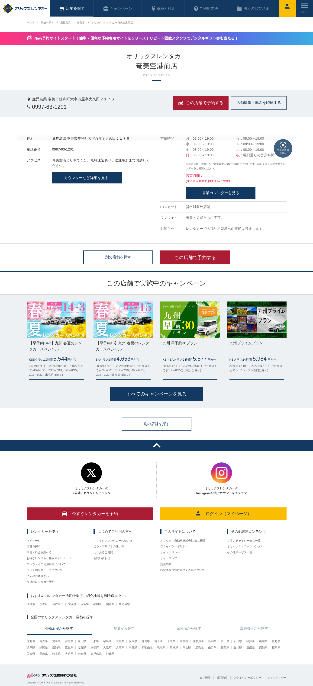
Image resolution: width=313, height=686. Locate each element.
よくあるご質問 (103, 552)
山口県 (212, 647)
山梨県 (263, 641)
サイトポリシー (170, 552)
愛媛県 (250, 647)
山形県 (94, 641)
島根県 (174, 647)
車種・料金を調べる (39, 552)
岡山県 (187, 647)
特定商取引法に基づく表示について (182, 570)
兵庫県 (120, 647)
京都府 (43, 604)
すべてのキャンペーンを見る (156, 393)
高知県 (263, 647)
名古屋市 (57, 604)
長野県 (276, 641)
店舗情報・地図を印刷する (258, 103)
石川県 (238, 641)
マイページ (34, 540)
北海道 (31, 641)
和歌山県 (147, 647)
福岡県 (97, 604)
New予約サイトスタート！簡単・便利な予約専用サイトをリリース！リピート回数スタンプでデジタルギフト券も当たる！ (136, 38)
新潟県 (212, 641)
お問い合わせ (102, 558)
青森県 (43, 641)
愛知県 (56, 647)
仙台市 (31, 604)
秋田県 (82, 641)
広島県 (85, 604)
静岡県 (43, 647)
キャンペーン (117, 8)
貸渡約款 (165, 564)
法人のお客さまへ (38, 576)
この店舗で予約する (195, 257)
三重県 (69, 647)
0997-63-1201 (47, 107)
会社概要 (205, 677)
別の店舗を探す (118, 257)
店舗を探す (34, 546)
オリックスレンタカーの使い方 (113, 540)
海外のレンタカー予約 (41, 581)
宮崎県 (82, 653)
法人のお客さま (252, 8)
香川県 (238, 647)
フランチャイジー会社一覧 (244, 540)
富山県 (225, 641)
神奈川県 (198, 641)
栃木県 (133, 641)
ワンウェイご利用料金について (46, 564)
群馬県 (146, 641)
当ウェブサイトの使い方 (109, 546)
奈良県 (133, 647)
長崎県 (43, 653)
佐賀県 (31, 653)
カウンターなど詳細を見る (87, 178)
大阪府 (72, 604)
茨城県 (120, 641)
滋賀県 (82, 647)
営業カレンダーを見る (220, 193)
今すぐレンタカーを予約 (89, 513)
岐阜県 (31, 647)
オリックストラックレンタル (245, 546)
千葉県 (171, 641)
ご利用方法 (206, 8)
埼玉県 (158, 641)
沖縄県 (110, 653)
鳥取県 (161, 647)
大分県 (69, 653)
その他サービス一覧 (239, 552)
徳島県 (225, 647)
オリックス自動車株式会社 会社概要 (183, 540)
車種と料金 (163, 8)
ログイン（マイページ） (223, 513)
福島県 (107, 641)
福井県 (250, 641)
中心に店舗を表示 (283, 147)
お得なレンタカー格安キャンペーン (49, 558)
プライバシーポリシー (174, 546)
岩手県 (56, 641)
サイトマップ (168, 558)
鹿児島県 (124, 604)
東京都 (184, 641)
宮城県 (69, 641)
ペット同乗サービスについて (45, 570)
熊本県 (110, 604)
